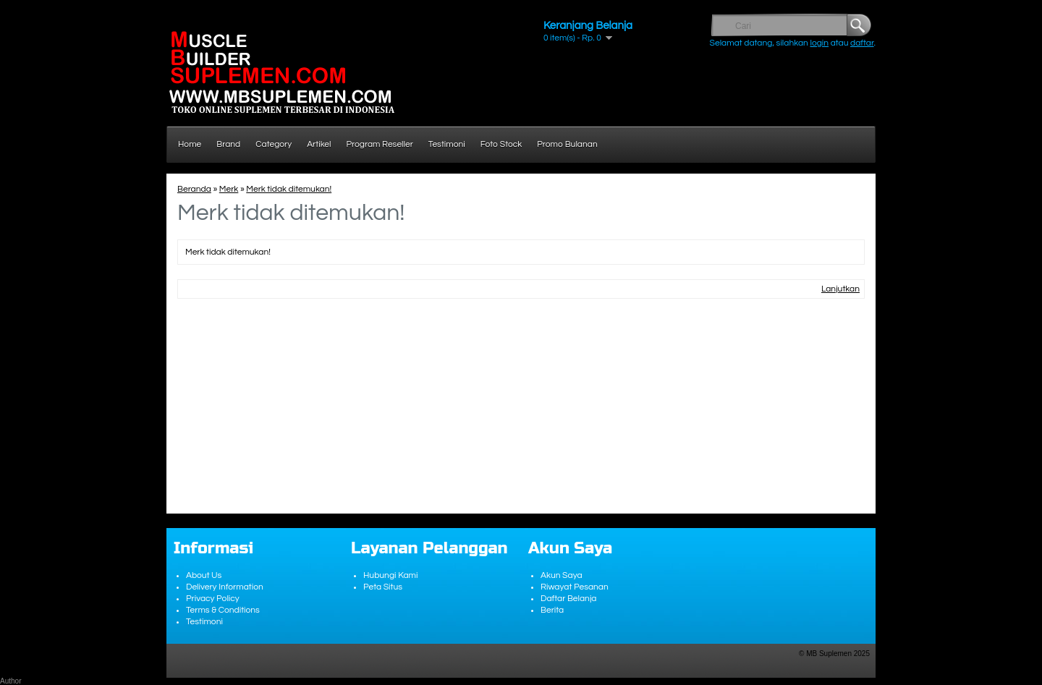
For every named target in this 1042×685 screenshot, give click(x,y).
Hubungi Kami (390, 575)
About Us (203, 575)
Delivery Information (224, 587)
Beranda (194, 189)
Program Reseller (380, 144)
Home (189, 144)
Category (273, 144)
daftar (862, 43)
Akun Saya (562, 575)
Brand (228, 144)
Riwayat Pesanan (575, 587)
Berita (552, 610)
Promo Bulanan (567, 144)
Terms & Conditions (223, 610)
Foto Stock (501, 144)
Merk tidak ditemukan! (288, 189)
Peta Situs (382, 587)
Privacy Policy (213, 598)
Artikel (319, 144)
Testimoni (446, 144)
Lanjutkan (840, 289)
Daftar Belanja (569, 598)
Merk (229, 189)
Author (10, 681)
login (819, 43)
